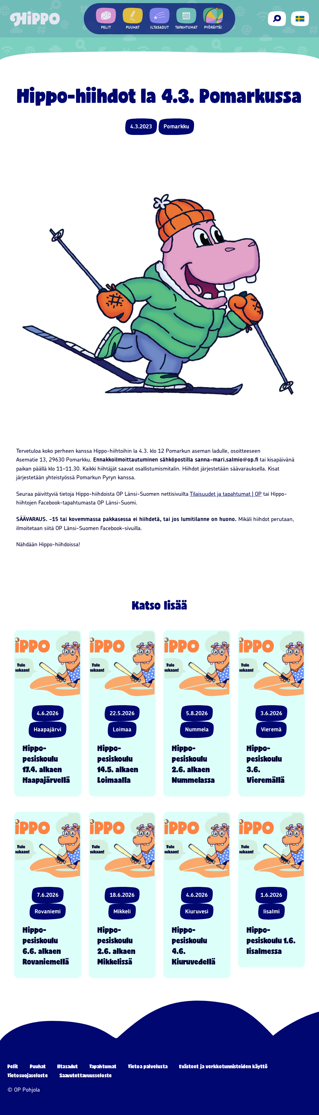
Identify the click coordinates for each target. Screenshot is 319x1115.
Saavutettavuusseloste (86, 1075)
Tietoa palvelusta (148, 1066)
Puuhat (38, 1066)
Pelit (12, 1066)
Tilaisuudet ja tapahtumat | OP (226, 494)
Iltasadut (67, 1066)
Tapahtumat (103, 1066)
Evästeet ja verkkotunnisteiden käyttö (223, 1066)
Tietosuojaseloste (27, 1075)
